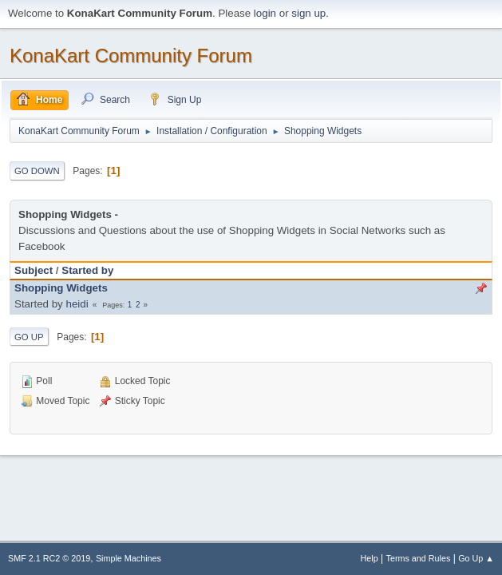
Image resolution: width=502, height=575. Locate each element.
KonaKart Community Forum (131, 55)
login (265, 13)
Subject (33, 270)
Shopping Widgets (61, 288)
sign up (308, 13)
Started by (87, 270)
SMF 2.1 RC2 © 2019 (49, 558)
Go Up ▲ (476, 558)
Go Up (29, 337)
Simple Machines (128, 558)
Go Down (37, 171)
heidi (76, 304)
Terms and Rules (418, 558)
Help (369, 558)
